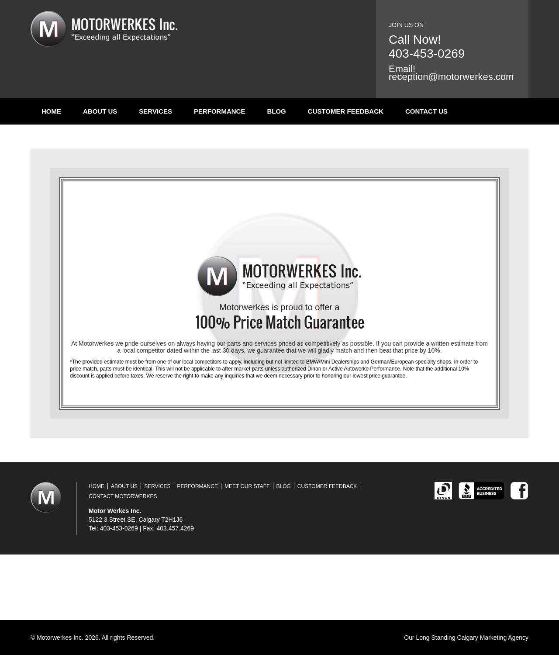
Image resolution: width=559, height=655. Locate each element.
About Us (100, 111)
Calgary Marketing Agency (492, 637)
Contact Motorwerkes (123, 496)
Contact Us (426, 111)
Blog (276, 111)
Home (51, 111)
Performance (219, 111)
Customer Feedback (345, 111)
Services (155, 111)
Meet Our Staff (247, 486)
